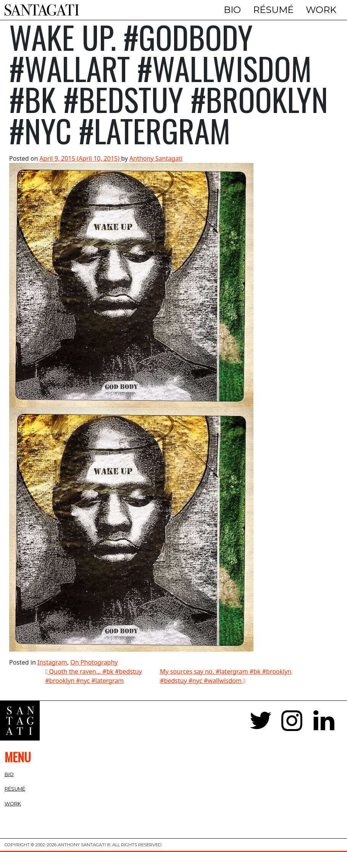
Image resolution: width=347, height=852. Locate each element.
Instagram (52, 662)
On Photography (94, 662)
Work (321, 9)
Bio (232, 9)
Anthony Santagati (155, 158)
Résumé (273, 9)
